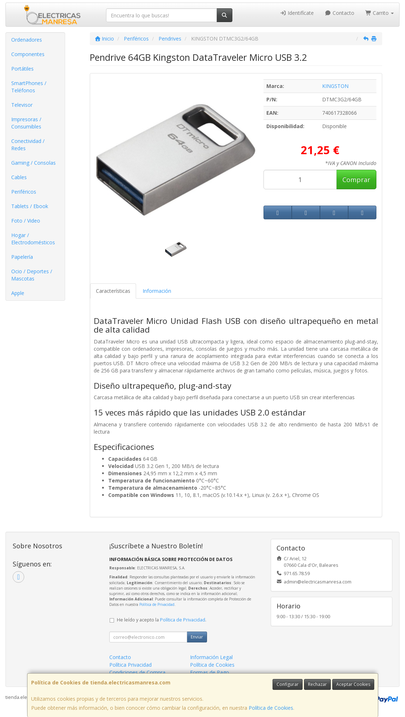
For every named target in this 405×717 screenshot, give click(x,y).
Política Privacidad (130, 664)
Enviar (197, 637)
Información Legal (211, 657)
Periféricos (23, 191)
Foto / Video (25, 220)
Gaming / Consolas (33, 162)
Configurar (288, 684)
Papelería (22, 256)
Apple (17, 293)
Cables (19, 177)
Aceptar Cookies (353, 684)
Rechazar (317, 684)
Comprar (356, 179)
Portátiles (22, 68)
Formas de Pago (209, 672)
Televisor (22, 104)
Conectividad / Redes (28, 145)
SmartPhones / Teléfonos (28, 87)
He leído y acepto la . (161, 620)
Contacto (339, 12)
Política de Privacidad (156, 604)
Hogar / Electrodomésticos (33, 239)
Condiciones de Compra (137, 672)
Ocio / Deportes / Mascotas (31, 275)
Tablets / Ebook (29, 206)
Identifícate (297, 12)
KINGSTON (335, 86)
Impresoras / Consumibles (26, 123)
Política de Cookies (271, 707)
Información (157, 290)
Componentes (28, 54)
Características (113, 290)
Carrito (379, 12)
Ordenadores (26, 39)
